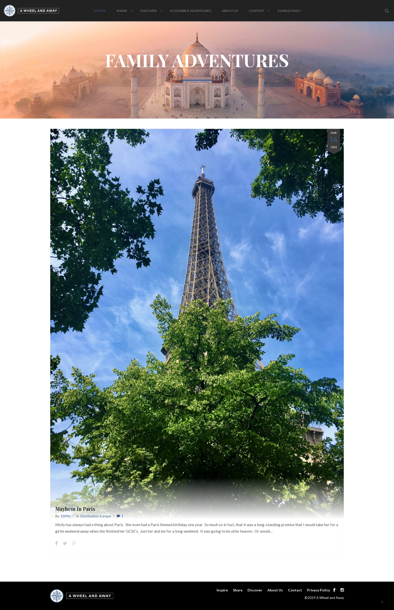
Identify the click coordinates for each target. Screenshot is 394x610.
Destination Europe (95, 516)
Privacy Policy (318, 590)
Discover (148, 11)
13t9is (66, 516)
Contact (256, 11)
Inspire (100, 11)
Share (122, 11)
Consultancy (289, 11)
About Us (230, 11)
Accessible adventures (190, 11)
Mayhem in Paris (75, 508)
